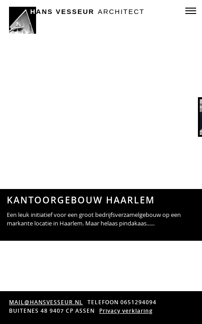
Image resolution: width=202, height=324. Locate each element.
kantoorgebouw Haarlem (81, 200)
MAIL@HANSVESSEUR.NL (46, 302)
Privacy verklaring (126, 311)
